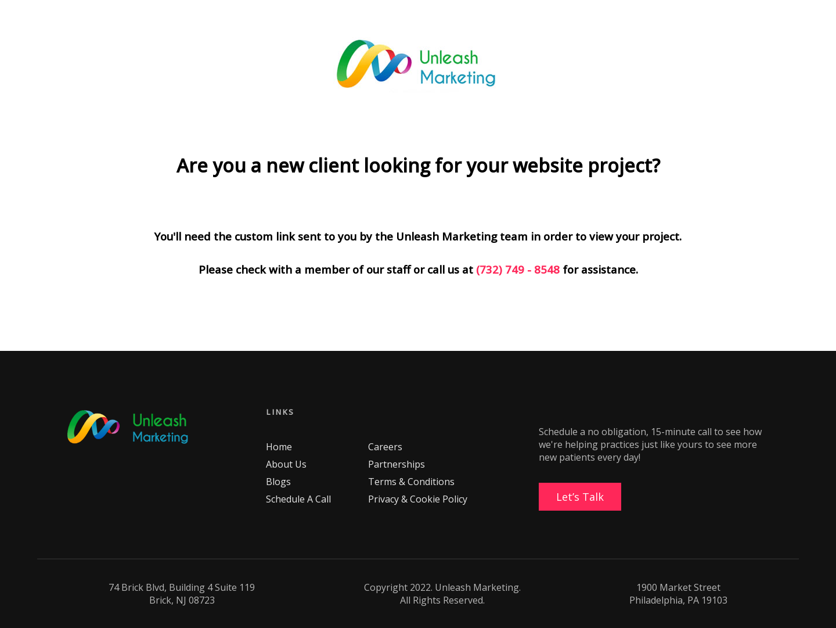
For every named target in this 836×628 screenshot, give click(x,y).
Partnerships (396, 464)
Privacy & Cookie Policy (417, 499)
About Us (286, 464)
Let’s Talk (580, 497)
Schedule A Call (298, 499)
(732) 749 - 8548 (518, 269)
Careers (385, 446)
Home (279, 446)
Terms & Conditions (411, 481)
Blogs (278, 481)
